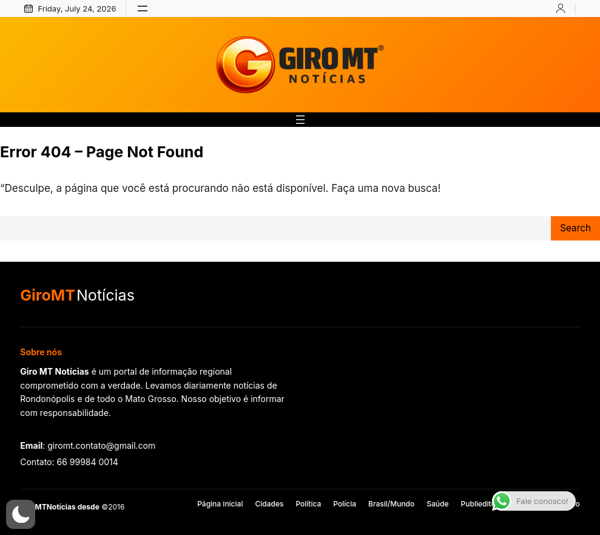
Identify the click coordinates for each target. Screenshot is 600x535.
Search (575, 228)
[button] (20, 514)
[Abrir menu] (142, 8)
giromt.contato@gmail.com (101, 445)
